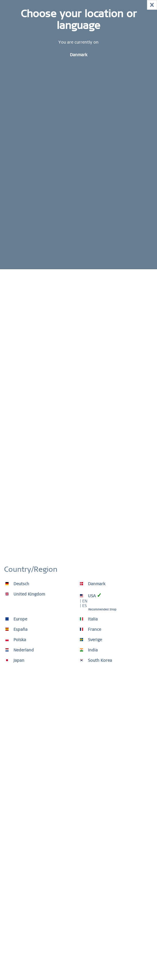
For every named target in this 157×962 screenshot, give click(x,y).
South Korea (96, 660)
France (90, 629)
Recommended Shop (102, 609)
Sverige (91, 639)
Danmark (92, 584)
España (16, 629)
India (89, 650)
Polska (15, 639)
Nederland (19, 650)
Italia (89, 619)
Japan (14, 660)
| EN (83, 601)
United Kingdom (25, 594)
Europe (16, 619)
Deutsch (17, 584)
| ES (83, 605)
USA (91, 595)
